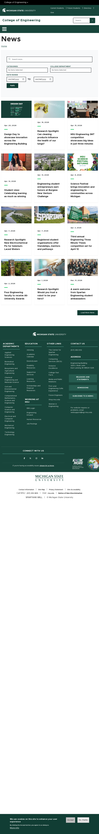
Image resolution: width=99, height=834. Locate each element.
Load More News (87, 317)
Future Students (73, 8)
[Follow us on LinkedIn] (42, 462)
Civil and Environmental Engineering (10, 393)
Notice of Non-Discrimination (70, 498)
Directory (87, 8)
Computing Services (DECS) (56, 365)
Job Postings (34, 428)
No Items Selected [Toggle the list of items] (15, 74)
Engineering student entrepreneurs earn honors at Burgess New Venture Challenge (48, 194)
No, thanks (83, 820)
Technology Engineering (9, 438)
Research (46, 31)
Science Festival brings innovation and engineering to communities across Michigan (83, 194)
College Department (60, 70)
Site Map (41, 494)
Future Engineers (55, 399)
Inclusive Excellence (53, 371)
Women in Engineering (53, 410)
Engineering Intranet (34, 418)
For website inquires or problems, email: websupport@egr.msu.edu (81, 414)
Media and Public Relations (55, 385)
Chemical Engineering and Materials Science (12, 384)
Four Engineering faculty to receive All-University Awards (16, 299)
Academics (19, 31)
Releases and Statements (86, 383)
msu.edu (51, 498)
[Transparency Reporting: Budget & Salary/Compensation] (89, 463)
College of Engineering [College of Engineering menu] (15, 2)
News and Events (79, 31)
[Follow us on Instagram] (36, 462)
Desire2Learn (34, 365)
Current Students (57, 8)
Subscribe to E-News (85, 400)
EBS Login (34, 412)
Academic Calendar (34, 360)
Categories (12, 70)
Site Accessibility (74, 494)
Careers (58, 31)
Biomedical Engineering (9, 367)
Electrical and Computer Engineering (10, 423)
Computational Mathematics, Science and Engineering (12, 403)
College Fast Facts (56, 378)
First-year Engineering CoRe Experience (56, 393)
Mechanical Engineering (9, 431)
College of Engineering (21, 20)
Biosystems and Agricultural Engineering (12, 375)
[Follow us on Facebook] (24, 462)
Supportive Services (34, 378)
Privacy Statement (56, 494)
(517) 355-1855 (32, 498)
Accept (70, 820)
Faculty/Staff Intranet (92, 31)
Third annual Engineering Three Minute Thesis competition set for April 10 (81, 247)
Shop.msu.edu (56, 404)
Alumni (69, 31)
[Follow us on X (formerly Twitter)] (30, 462)
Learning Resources (34, 385)
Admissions (33, 31)
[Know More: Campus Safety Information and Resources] (73, 463)
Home (4, 51)
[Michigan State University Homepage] (49, 482)
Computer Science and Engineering (10, 414)
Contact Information (26, 494)
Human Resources (34, 424)
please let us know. (47, 470)
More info (14, 828)
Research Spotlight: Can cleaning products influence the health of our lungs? (48, 141)
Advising (30, 354)
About (7, 31)
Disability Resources (34, 371)
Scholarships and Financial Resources (33, 392)
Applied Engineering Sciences (9, 359)
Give (52, 12)
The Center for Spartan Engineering (56, 357)
